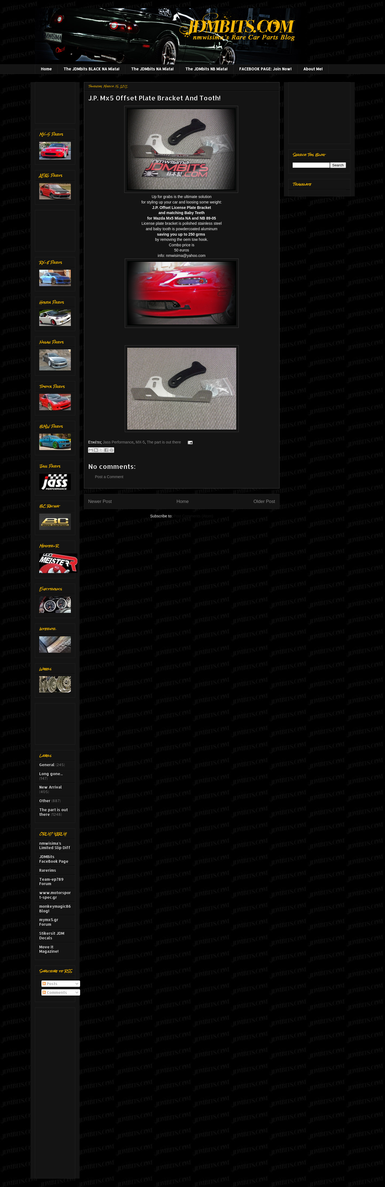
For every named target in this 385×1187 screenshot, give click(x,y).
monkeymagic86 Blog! (55, 908)
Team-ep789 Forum (51, 881)
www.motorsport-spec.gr (55, 895)
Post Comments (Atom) (193, 516)
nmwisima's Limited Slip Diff (54, 845)
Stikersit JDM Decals (51, 935)
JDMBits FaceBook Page (53, 859)
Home (46, 69)
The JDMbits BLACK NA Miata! (91, 69)
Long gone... (51, 773)
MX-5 (140, 442)
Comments (55, 992)
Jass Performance (118, 442)
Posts (50, 983)
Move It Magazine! (49, 949)
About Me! (313, 69)
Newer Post (100, 501)
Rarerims (47, 870)
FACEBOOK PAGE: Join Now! (265, 69)
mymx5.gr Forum (48, 922)
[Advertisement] (56, 101)
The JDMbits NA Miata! (152, 69)
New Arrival (50, 787)
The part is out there (164, 442)
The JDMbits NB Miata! (206, 69)
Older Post (264, 501)
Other (44, 800)
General (46, 764)
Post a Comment (109, 477)
